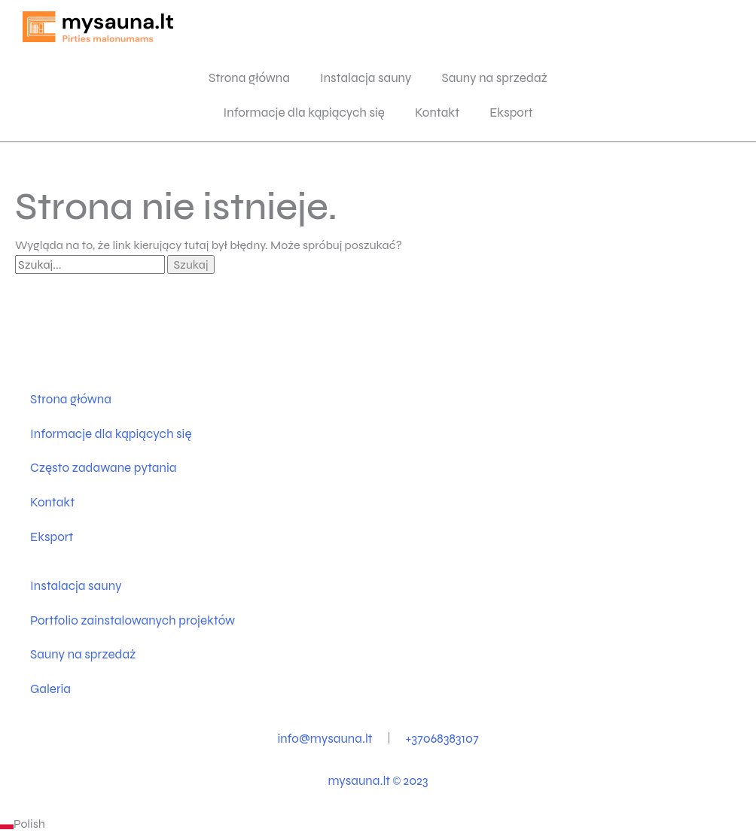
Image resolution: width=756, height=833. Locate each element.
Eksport (510, 112)
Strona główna (249, 78)
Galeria (50, 689)
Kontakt (437, 112)
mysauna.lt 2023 (378, 781)
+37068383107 (442, 738)
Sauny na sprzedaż (494, 78)
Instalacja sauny (366, 78)
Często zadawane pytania (103, 468)
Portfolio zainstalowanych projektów (132, 620)
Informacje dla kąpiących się (304, 112)
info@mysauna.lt (324, 738)
